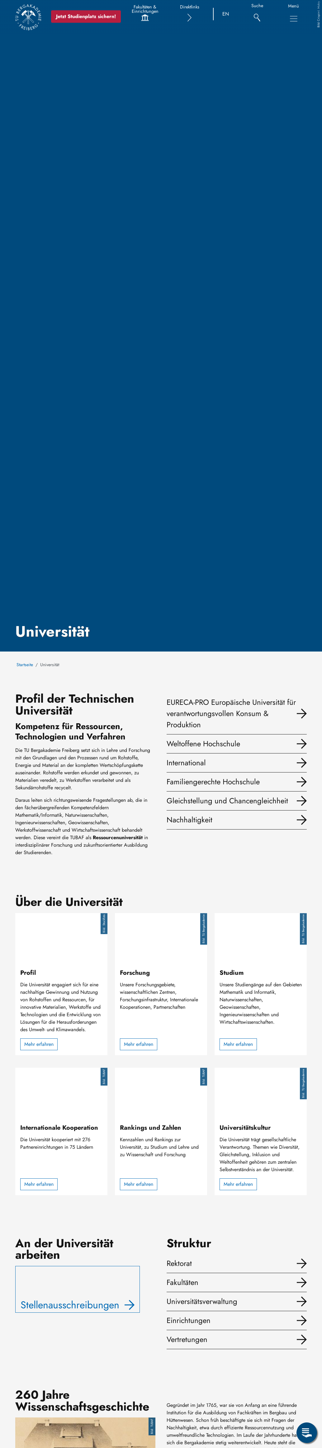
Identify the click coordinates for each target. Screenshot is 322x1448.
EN (225, 13)
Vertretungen (187, 1339)
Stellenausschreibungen (70, 1305)
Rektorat (179, 1263)
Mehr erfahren (39, 1044)
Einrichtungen (189, 1320)
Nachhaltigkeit (189, 819)
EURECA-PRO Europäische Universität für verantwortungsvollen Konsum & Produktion (231, 713)
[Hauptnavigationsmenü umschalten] (293, 19)
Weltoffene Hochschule (203, 743)
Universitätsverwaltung (202, 1301)
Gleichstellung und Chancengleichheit (227, 800)
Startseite (25, 664)
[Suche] (257, 14)
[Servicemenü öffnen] (306, 1432)
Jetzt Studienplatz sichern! (88, 16)
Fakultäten (182, 1282)
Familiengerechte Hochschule (213, 781)
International (186, 762)
